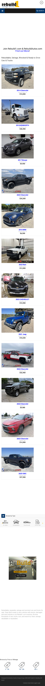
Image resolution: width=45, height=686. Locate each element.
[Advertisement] (22, 31)
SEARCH (40, 11)
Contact (25, 683)
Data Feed (30, 683)
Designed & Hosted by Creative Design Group (12, 678)
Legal (35, 683)
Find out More (22, 51)
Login (39, 683)
